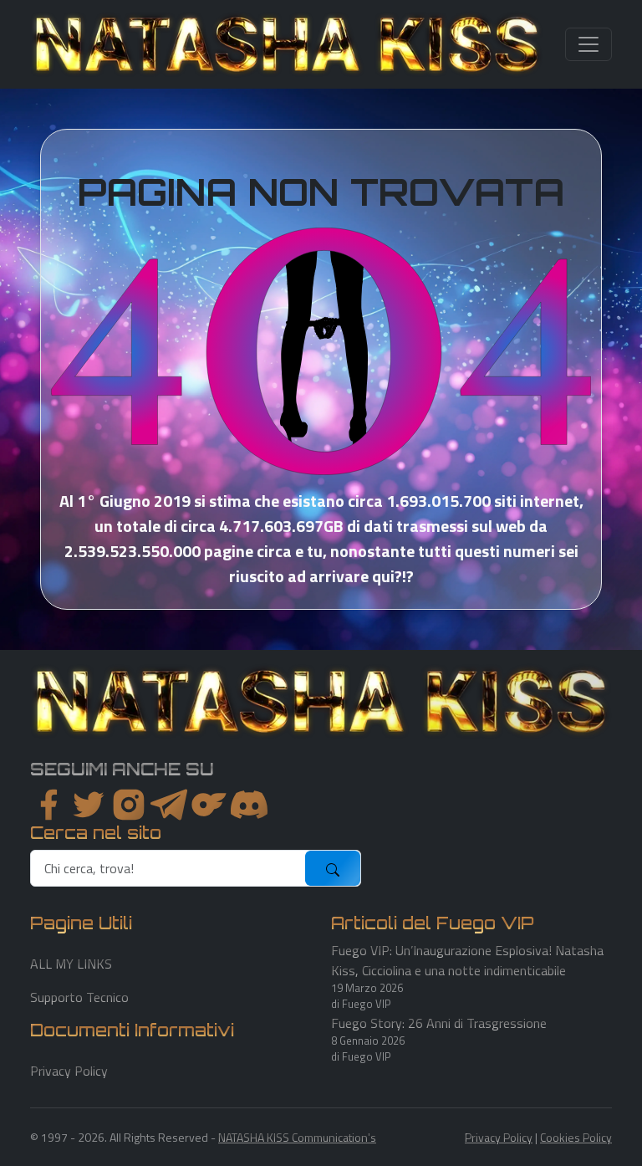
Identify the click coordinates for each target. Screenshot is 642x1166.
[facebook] (48, 804)
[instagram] (128, 804)
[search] (168, 868)
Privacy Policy (69, 1071)
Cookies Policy (576, 1137)
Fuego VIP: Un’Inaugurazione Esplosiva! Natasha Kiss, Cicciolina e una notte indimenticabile (467, 960)
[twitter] (88, 804)
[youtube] (249, 804)
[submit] (332, 868)
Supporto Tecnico (79, 997)
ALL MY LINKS (71, 964)
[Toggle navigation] (588, 44)
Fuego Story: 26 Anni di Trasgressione (439, 1023)
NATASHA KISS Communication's (297, 1137)
